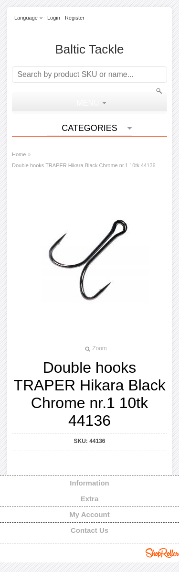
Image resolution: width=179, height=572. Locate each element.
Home (19, 154)
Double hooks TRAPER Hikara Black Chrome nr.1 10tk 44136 (84, 165)
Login (53, 18)
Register (74, 18)
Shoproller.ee (162, 553)
